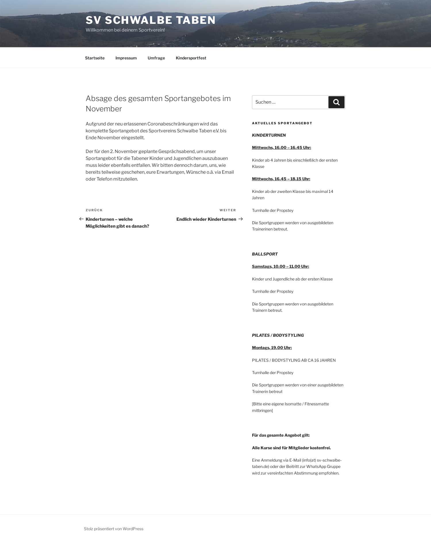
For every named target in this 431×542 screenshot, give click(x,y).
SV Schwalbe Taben (151, 20)
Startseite (95, 57)
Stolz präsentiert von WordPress (113, 528)
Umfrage (156, 57)
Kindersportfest (191, 57)
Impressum (126, 57)
